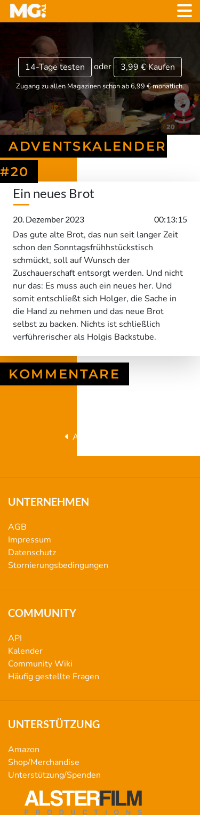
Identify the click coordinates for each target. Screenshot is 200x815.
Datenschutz (32, 552)
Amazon (23, 749)
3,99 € (148, 67)
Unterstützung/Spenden (54, 775)
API (15, 638)
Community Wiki (40, 664)
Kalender (25, 651)
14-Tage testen (55, 67)
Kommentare (65, 374)
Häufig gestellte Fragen (53, 676)
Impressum (29, 540)
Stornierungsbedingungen (58, 565)
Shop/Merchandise (43, 762)
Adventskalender (100, 437)
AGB (17, 527)
